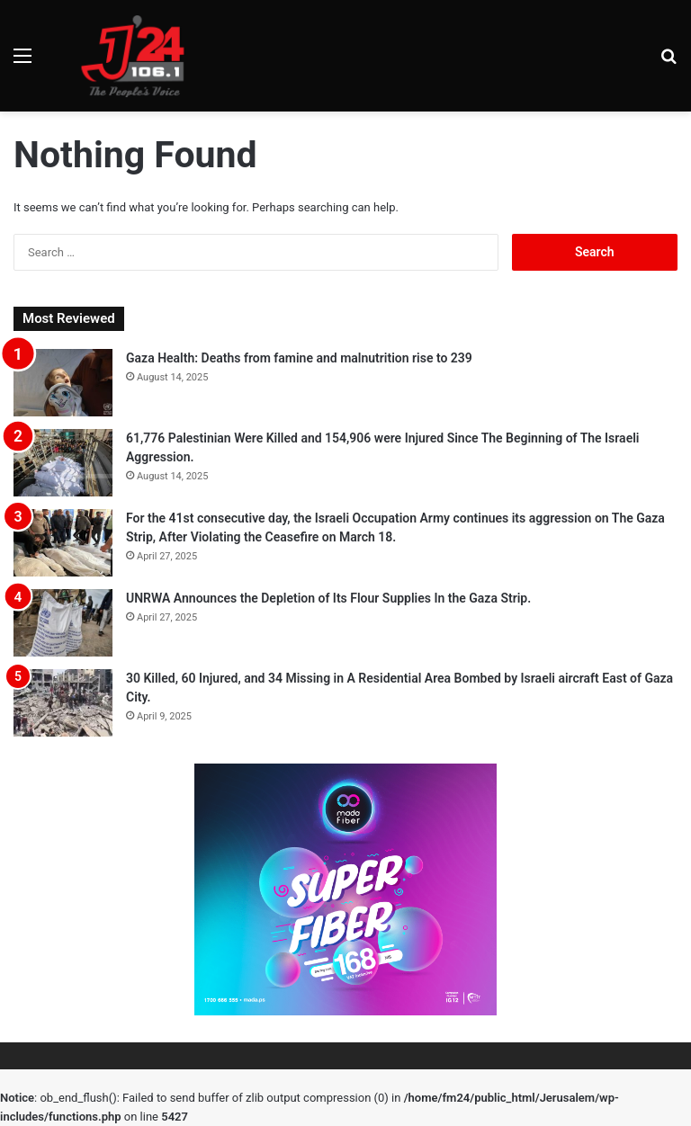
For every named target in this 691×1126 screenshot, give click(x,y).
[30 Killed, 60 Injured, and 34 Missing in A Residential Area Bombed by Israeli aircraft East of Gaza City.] (62, 703)
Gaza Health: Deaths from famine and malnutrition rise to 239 (299, 358)
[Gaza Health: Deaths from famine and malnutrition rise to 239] (62, 382)
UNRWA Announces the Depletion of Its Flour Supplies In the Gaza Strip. (328, 598)
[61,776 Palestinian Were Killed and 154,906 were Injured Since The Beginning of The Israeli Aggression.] (62, 462)
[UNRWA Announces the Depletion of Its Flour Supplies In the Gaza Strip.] (62, 623)
